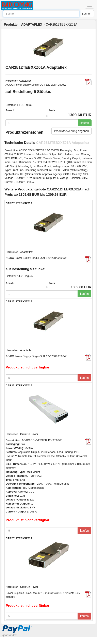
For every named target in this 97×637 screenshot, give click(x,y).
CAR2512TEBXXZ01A (19, 203)
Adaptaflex (25, 80)
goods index (9, 635)
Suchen (86, 13)
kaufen (84, 123)
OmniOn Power (29, 434)
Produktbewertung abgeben (71, 131)
